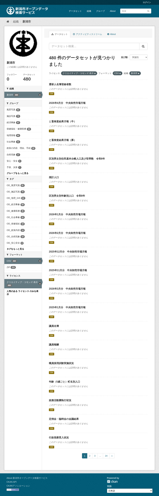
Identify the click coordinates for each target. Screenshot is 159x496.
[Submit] (148, 10)
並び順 (124, 57)
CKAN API (12, 482)
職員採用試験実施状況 (61, 363)
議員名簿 (54, 326)
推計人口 (54, 177)
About (113, 11)
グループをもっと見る (17, 173)
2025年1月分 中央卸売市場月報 (67, 307)
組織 (89, 11)
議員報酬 (54, 344)
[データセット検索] (135, 11)
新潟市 (27, 21)
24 (106, 456)
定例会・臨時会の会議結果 (64, 419)
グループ (100, 11)
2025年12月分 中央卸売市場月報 (68, 251)
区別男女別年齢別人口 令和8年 (67, 195)
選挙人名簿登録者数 (60, 84)
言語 (109, 486)
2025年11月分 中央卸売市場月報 (68, 270)
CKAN (112, 481)
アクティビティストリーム (87, 34)
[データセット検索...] (94, 46)
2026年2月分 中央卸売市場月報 (67, 233)
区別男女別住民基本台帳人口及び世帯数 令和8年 (77, 158)
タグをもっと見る (15, 249)
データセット (75, 11)
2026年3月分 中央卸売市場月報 (67, 288)
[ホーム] (8, 21)
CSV (51, 94)
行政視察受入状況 (59, 437)
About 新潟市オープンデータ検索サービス (27, 478)
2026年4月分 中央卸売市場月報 (67, 103)
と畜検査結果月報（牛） (62, 121)
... (100, 456)
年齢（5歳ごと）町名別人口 (64, 381)
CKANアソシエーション (18, 486)
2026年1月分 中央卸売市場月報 (67, 214)
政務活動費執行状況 (60, 400)
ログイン (147, 2)
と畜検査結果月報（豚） (62, 140)
